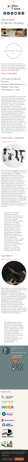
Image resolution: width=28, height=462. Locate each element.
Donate (15, 360)
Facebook (10, 73)
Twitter (3, 73)
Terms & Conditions (7, 449)
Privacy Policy (18, 449)
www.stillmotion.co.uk (14, 154)
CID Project (4, 98)
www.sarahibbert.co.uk (14, 272)
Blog (15, 73)
